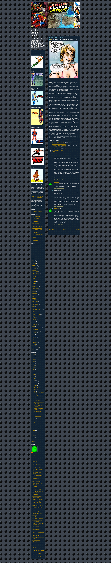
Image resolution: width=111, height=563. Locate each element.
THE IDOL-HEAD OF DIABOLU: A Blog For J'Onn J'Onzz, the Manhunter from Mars (37, 197)
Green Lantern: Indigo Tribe (37, 505)
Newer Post (51, 229)
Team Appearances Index (37, 211)
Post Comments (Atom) (58, 231)
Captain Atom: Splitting (36, 481)
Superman (34, 339)
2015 (34, 372)
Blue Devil (34, 268)
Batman (33, 265)
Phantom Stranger (36, 526)
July (35, 391)
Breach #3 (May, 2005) (56, 146)
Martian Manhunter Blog (37, 226)
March (35, 424)
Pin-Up (33, 326)
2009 (34, 432)
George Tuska (35, 288)
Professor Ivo (35, 329)
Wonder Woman (35, 347)
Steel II (33, 334)
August (35, 389)
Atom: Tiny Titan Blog (36, 467)
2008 (34, 434)
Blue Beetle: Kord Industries (37, 475)
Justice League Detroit (34, 32)
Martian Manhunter (36, 314)
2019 (34, 365)
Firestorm (34, 281)
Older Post (78, 229)
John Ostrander (35, 304)
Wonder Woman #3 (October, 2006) (59, 144)
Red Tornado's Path (36, 535)
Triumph (34, 344)
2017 (34, 369)
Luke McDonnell (35, 312)
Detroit (33, 278)
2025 (34, 356)
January (35, 427)
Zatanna (34, 349)
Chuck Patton (35, 271)
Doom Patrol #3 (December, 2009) (58, 142)
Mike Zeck (34, 319)
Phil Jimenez (34, 324)
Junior (33, 306)
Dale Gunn (34, 275)
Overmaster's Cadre (36, 322)
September (36, 387)
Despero (34, 276)
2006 (34, 437)
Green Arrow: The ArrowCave (38, 499)
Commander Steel (35, 273)
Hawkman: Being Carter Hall (37, 513)
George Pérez (35, 286)
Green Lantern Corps (36, 511)
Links (33, 311)
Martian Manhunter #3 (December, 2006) (59, 145)
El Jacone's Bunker (36, 218)
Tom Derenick (35, 342)
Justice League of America (37, 307)
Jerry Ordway (35, 301)
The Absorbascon (35, 232)
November (36, 383)
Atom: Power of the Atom (37, 466)
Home (64, 229)
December (36, 381)
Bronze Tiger (34, 479)
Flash (33, 283)
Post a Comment (54, 226)
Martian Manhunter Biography (38, 224)
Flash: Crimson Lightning (37, 496)
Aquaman (54, 151)
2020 (34, 363)
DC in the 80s (35, 486)
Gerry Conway (35, 289)
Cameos (34, 270)
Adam (33, 260)
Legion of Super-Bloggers (37, 520)
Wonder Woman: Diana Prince (38, 556)
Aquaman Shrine (35, 462)
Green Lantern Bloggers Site (37, 507)
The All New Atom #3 (56, 148)
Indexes (34, 298)
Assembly (33, 441)
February (35, 426)
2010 (34, 430)
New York (34, 321)
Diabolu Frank (56, 150)
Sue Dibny (34, 337)
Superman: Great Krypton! (37, 548)
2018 (34, 367)
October (35, 385)
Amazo (33, 261)
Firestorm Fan (35, 221)
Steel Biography (35, 231)
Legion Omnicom (35, 521)
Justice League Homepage (37, 518)
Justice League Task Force (37, 309)
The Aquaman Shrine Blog (37, 234)
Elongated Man (35, 279)
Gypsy (33, 296)
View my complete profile (36, 455)
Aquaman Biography (36, 216)
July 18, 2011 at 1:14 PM (58, 206)
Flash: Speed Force (36, 497)
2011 (34, 380)
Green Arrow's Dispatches (37, 501)
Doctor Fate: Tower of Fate (37, 488)
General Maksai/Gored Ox (37, 284)
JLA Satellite (34, 515)
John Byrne (34, 303)
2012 (34, 378)
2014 (34, 374)
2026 (34, 354)
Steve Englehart (35, 336)
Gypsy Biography (35, 223)
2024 (34, 358)
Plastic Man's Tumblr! (36, 527)
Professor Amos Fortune (37, 327)
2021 (34, 361)
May (35, 420)
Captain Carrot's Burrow (37, 483)
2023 (34, 359)
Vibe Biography (35, 238)
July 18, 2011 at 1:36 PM (58, 224)
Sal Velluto (34, 332)
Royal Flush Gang (35, 331)
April (35, 422)
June (35, 418)
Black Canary (35, 266)
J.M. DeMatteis (35, 299)
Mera (33, 316)
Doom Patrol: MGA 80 (36, 489)
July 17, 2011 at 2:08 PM (58, 179)
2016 (34, 371)
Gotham (34, 291)
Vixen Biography (35, 240)
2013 (34, 376)
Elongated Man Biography (37, 219)
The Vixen (34, 340)
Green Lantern (35, 294)
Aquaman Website (36, 464)
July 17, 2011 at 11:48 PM (59, 188)
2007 (34, 435)
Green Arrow (34, 293)
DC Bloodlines (35, 484)
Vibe (33, 345)
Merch (33, 317)
